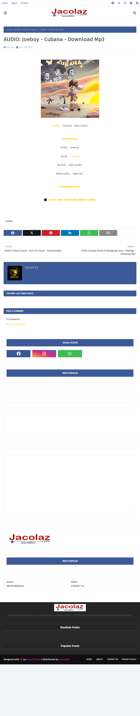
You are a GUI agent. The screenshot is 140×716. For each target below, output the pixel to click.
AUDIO (10, 582)
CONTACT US (77, 586)
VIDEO (74, 582)
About (14, 3)
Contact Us (112, 659)
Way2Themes (34, 659)
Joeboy (17, 29)
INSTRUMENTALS (15, 586)
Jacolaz (10, 47)
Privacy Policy (129, 659)
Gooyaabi (64, 659)
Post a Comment (16, 324)
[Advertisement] (73, 425)
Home (5, 3)
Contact (24, 3)
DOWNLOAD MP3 (70, 186)
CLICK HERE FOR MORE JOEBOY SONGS (72, 199)
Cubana (74, 156)
